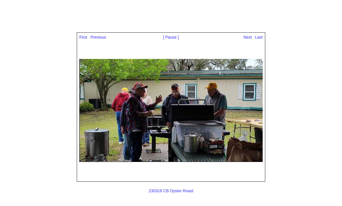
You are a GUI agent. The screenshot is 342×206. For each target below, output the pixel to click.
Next (247, 37)
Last (259, 37)
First (83, 37)
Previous (98, 37)
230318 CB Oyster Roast (171, 191)
